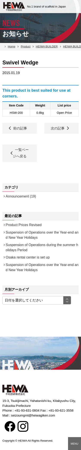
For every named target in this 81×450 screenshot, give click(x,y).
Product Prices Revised (23, 225)
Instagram (22, 426)
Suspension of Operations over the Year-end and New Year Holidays (42, 235)
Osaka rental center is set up (28, 257)
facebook (10, 426)
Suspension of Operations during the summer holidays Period (42, 247)
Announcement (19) (21, 196)
